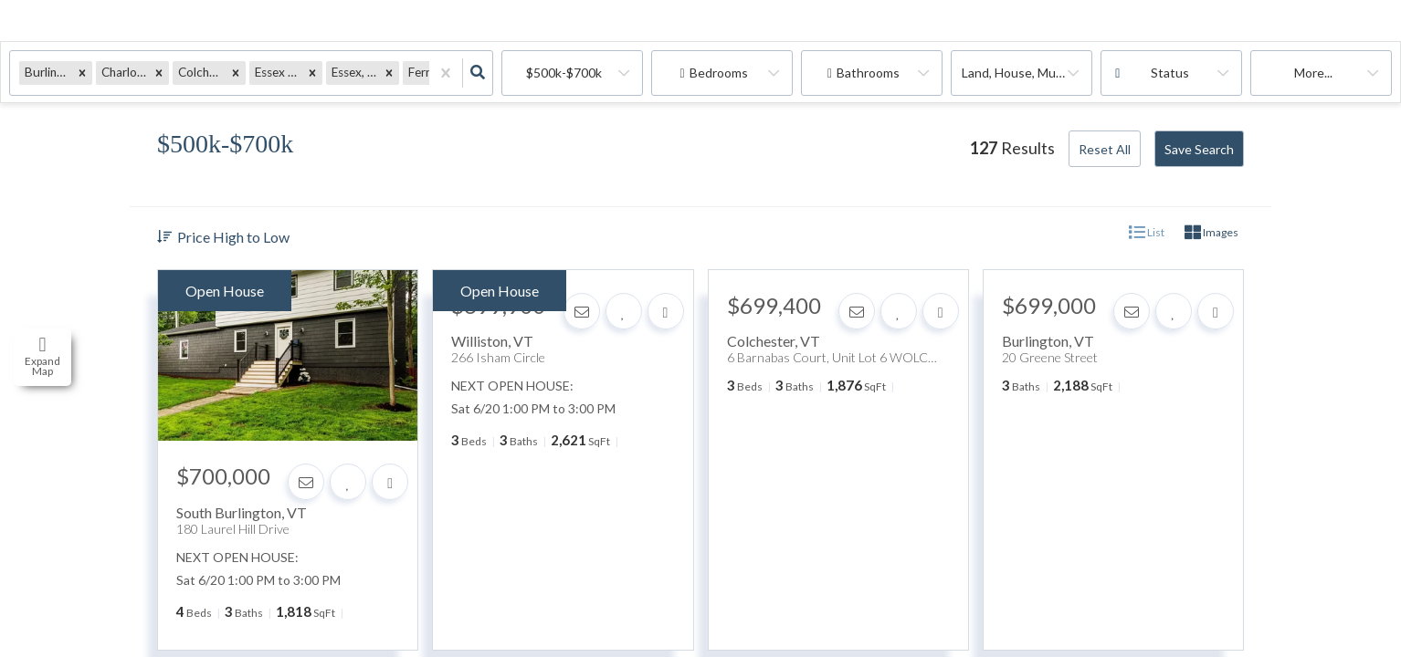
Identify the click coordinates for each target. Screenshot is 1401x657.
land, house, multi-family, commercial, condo (1027, 72)
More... (1313, 72)
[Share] (390, 482)
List (1146, 232)
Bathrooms (868, 72)
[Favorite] (348, 482)
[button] (82, 72)
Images (1211, 232)
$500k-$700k (564, 72)
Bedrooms (719, 72)
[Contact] (306, 482)
